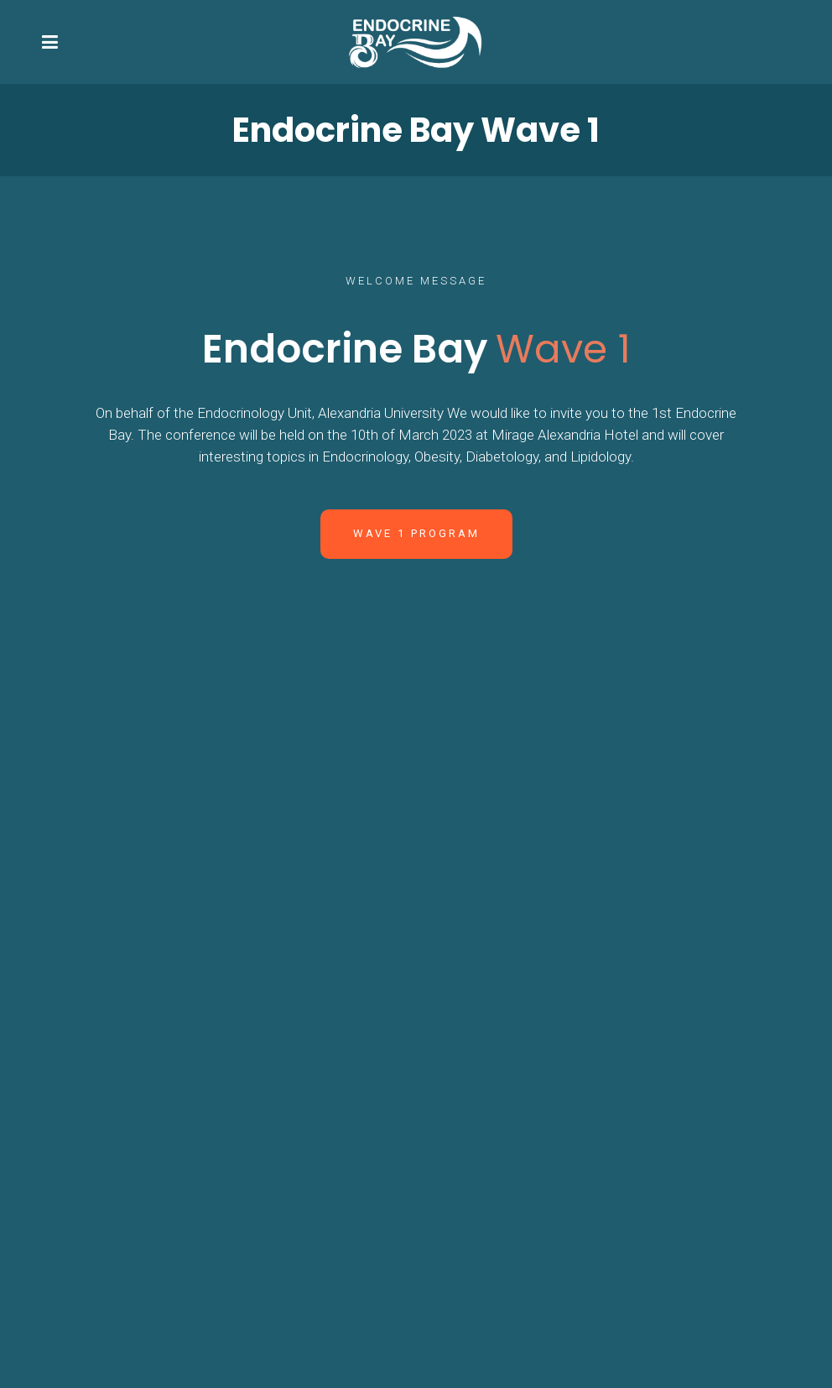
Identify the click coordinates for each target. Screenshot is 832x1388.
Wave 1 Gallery (416, 793)
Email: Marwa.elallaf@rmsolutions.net (584, 1159)
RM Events (526, 1367)
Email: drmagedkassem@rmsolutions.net (595, 1036)
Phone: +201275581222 (540, 1180)
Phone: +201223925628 (540, 1058)
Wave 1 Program (416, 533)
